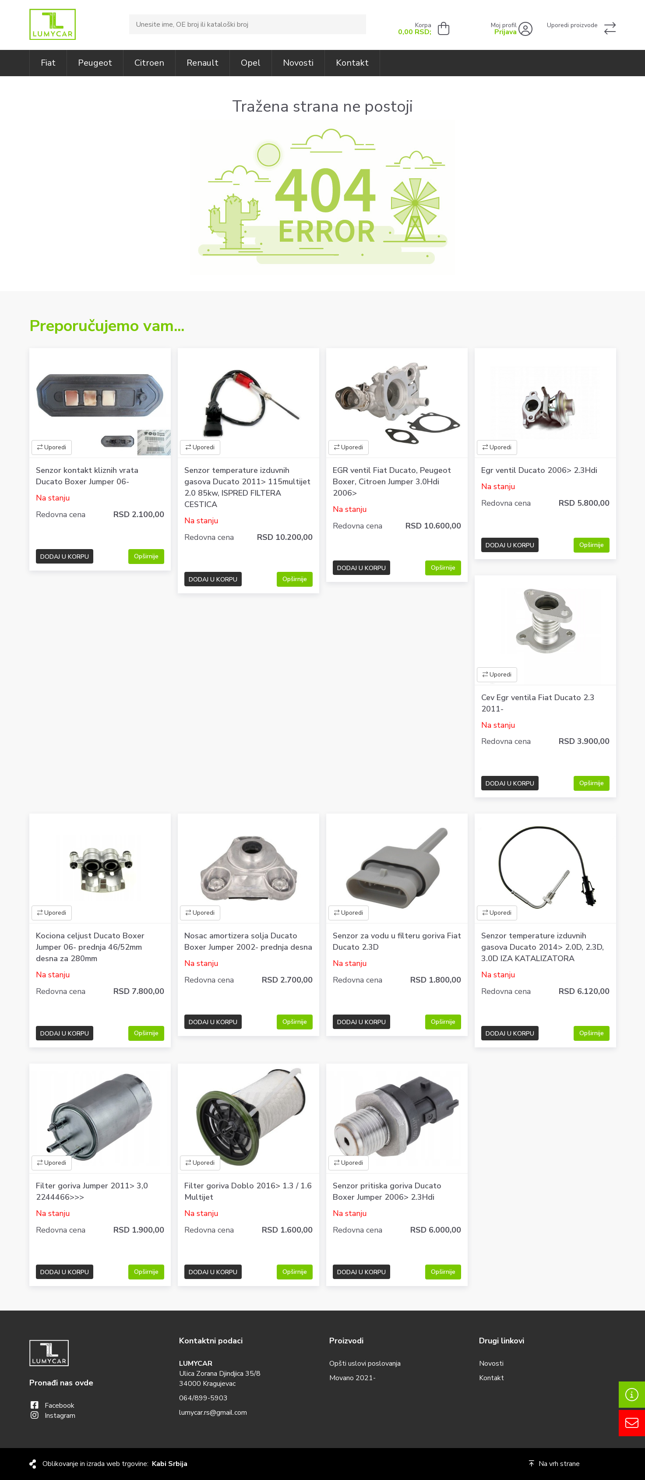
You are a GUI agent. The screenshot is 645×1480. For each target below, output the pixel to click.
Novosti (298, 63)
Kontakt (352, 63)
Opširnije (146, 556)
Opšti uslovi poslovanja (365, 1363)
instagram (60, 1415)
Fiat (48, 63)
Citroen (149, 63)
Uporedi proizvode (572, 25)
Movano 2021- (352, 1378)
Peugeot (95, 63)
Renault (203, 63)
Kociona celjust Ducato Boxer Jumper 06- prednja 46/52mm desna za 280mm (90, 947)
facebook (59, 1405)
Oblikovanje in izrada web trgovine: (114, 1463)
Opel (251, 63)
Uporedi (51, 447)
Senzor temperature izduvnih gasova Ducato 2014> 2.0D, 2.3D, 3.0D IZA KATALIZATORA (542, 947)
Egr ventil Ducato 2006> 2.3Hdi (539, 470)
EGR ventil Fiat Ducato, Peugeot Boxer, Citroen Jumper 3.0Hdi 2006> (392, 481)
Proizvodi (346, 1341)
